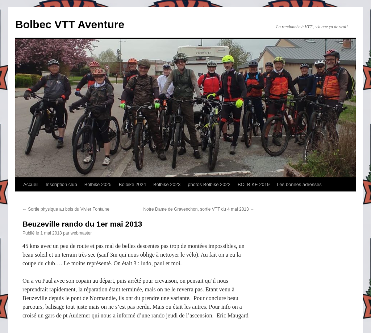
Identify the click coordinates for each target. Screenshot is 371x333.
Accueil (30, 184)
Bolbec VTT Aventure (69, 24)
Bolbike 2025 (98, 184)
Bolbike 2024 (132, 184)
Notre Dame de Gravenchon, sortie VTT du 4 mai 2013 (198, 209)
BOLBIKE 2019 (254, 184)
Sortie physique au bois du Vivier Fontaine (65, 209)
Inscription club (61, 184)
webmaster (81, 233)
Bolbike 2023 (166, 184)
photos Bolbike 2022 (209, 184)
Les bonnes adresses (299, 184)
